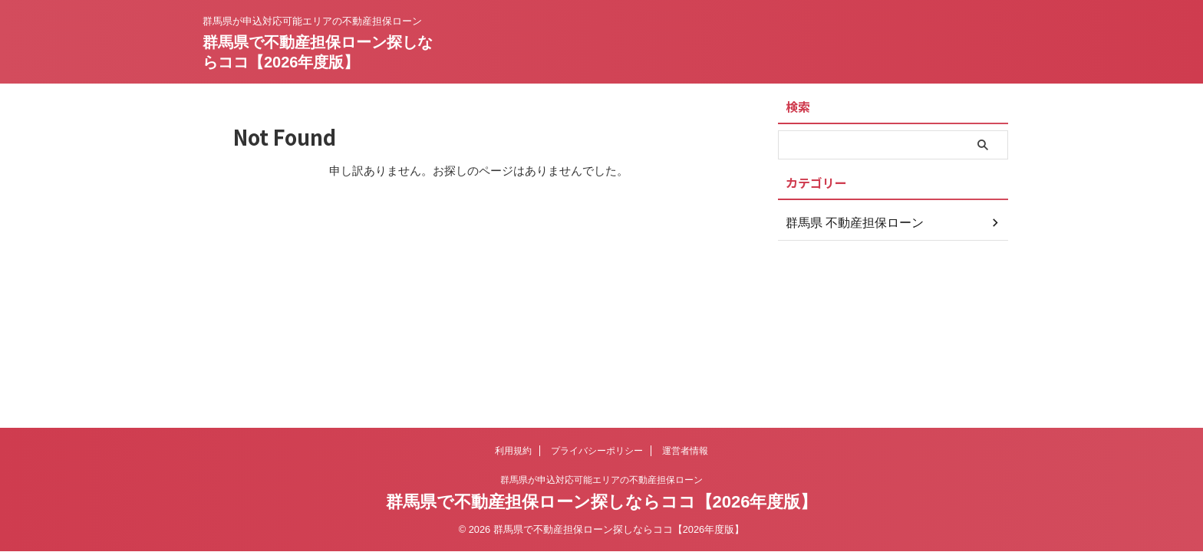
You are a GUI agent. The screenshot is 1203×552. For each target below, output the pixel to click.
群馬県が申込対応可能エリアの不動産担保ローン (601, 480)
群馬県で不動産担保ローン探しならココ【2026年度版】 (602, 501)
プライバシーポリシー (597, 450)
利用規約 (513, 450)
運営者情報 (685, 450)
